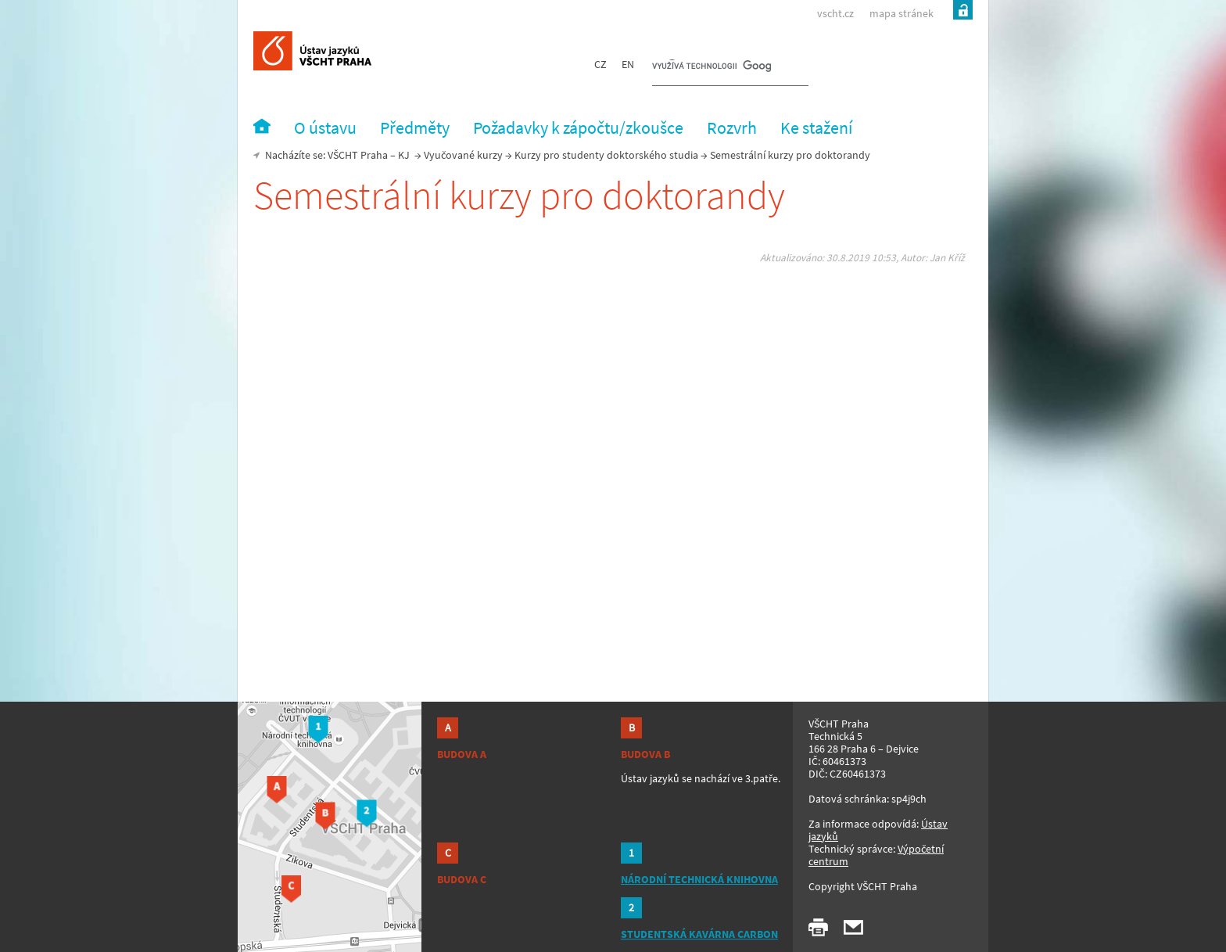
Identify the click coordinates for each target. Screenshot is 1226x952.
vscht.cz (835, 13)
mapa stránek (901, 13)
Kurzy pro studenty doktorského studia (606, 155)
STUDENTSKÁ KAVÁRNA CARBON (699, 934)
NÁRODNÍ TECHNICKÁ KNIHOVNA (699, 879)
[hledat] (711, 67)
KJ (404, 155)
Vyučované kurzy (463, 155)
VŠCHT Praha (358, 155)
